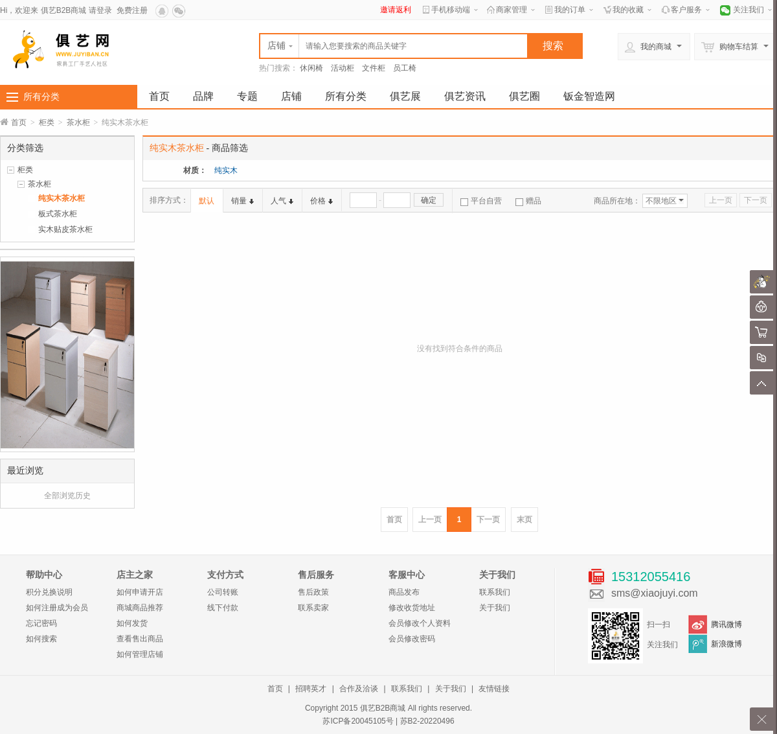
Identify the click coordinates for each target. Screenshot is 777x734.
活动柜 (342, 68)
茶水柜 (78, 122)
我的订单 (569, 9)
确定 (428, 200)
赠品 (528, 200)
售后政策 (313, 592)
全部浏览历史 (67, 495)
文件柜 (373, 68)
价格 (321, 200)
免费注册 (132, 10)
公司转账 (222, 592)
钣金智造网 (589, 96)
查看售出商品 (140, 638)
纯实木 (226, 170)
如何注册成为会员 (57, 607)
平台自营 (481, 200)
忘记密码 (41, 623)
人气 (282, 200)
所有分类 (41, 96)
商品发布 (404, 592)
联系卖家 (313, 607)
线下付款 (222, 607)
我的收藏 (628, 9)
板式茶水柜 (57, 213)
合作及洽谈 (358, 688)
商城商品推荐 (140, 607)
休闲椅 (311, 68)
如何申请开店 (140, 592)
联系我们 (494, 592)
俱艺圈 (524, 96)
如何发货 (132, 623)
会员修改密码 (411, 638)
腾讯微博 (726, 624)
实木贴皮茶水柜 (65, 229)
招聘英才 (310, 688)
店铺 (291, 96)
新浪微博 (726, 643)
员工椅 (404, 68)
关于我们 (494, 607)
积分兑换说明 (49, 592)
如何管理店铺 (140, 654)
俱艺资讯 (465, 96)
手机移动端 (450, 9)
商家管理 (511, 9)
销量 (242, 200)
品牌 (203, 96)
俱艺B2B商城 (64, 10)
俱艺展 (405, 96)
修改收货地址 (411, 607)
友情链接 (494, 688)
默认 (206, 200)
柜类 (46, 122)
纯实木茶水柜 (61, 198)
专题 (247, 96)
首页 (159, 96)
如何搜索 (41, 638)
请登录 (100, 10)
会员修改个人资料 (419, 623)
